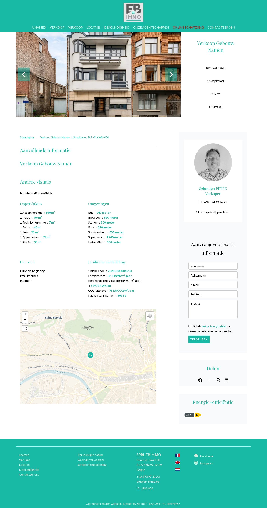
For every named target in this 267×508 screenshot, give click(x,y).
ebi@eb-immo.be (148, 481)
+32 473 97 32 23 (148, 476)
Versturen (199, 339)
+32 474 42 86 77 (215, 202)
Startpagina (27, 137)
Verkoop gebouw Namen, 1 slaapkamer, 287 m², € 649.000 (74, 137)
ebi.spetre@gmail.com (215, 212)
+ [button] (25, 314)
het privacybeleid (214, 326)
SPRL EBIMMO (149, 455)
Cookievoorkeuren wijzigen (104, 503)
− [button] (25, 320)
